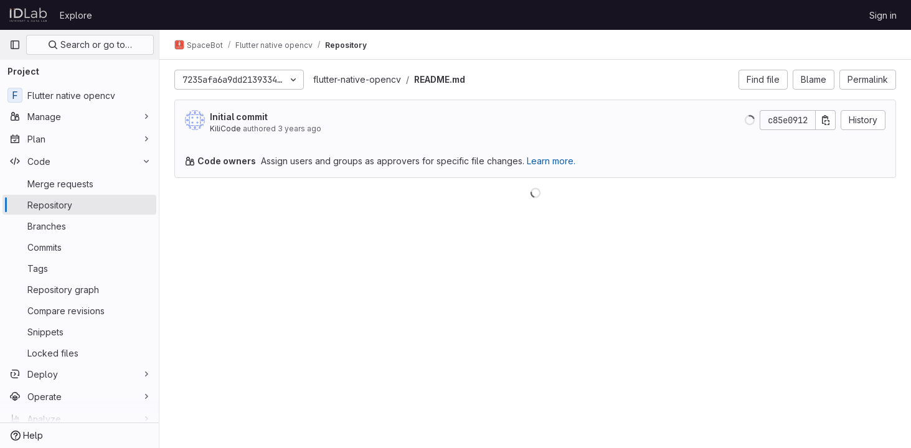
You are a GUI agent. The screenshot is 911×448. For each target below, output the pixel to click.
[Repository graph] (79, 289)
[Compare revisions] (79, 310)
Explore (76, 15)
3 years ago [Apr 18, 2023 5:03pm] (299, 128)
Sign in (883, 15)
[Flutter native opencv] (79, 95)
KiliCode (225, 128)
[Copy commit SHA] (826, 120)
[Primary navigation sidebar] (15, 45)
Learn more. (551, 161)
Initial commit (239, 116)
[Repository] (79, 205)
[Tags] (79, 268)
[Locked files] (79, 353)
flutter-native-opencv (357, 79)
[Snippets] (79, 332)
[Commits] (79, 247)
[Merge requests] (79, 184)
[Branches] (79, 226)
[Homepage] (28, 15)
